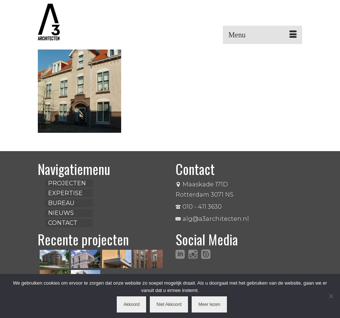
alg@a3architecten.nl (212, 218)
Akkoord (131, 304)
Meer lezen (209, 304)
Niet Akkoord (168, 304)
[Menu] (262, 35)
